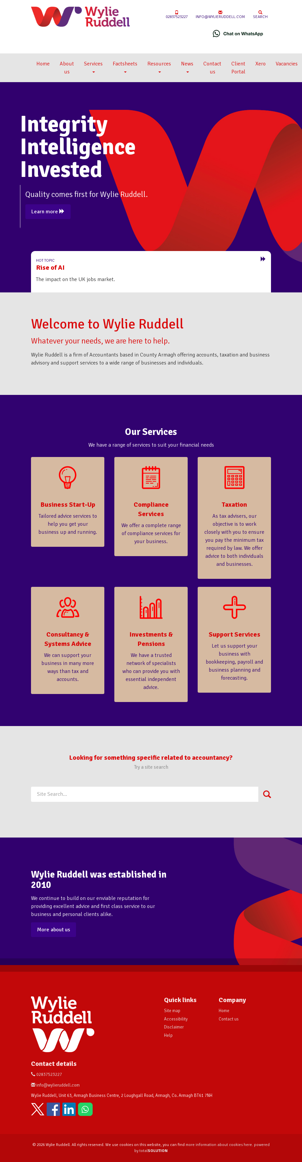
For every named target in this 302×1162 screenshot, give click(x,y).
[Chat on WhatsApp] (238, 33)
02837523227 (177, 14)
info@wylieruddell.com (220, 14)
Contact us (212, 67)
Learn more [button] (48, 211)
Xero (260, 63)
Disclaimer (174, 1027)
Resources (159, 66)
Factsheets (125, 66)
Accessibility (176, 1019)
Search (260, 14)
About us (67, 67)
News (187, 66)
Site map (172, 1010)
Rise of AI (50, 267)
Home (43, 63)
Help (168, 1035)
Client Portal (238, 67)
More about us (53, 929)
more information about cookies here (219, 1144)
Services (93, 66)
